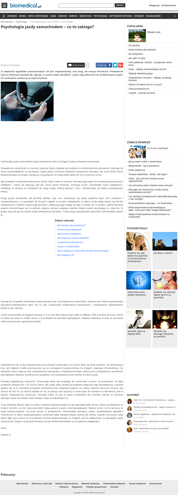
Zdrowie (12, 16)
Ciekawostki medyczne (114, 483)
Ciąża (53, 16)
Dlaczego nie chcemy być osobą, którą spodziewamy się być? (148, 191)
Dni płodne (134, 45)
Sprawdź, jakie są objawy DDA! (136, 332)
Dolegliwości (153, 16)
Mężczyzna (86, 16)
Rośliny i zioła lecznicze (66, 483)
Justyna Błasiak (139, 403)
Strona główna (3, 16)
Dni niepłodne (136, 53)
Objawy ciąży (154, 32)
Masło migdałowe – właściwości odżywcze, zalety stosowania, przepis (155, 414)
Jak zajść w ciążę (137, 58)
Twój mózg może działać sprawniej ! (136, 293)
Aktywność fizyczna (120, 16)
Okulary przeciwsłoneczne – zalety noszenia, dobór (155, 407)
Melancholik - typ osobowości (144, 165)
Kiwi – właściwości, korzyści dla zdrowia (151, 428)
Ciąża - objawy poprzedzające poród (147, 69)
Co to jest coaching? (157, 148)
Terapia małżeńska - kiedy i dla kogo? (148, 174)
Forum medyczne (137, 483)
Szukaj (120, 5)
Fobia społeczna (137, 170)
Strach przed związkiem (69, 229)
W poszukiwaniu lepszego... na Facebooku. (151, 203)
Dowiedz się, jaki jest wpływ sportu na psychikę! (164, 295)
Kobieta (73, 16)
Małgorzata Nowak (141, 431)
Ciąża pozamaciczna (139, 88)
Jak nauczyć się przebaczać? (71, 225)
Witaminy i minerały (42, 483)
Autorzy (133, 395)
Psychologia (100, 16)
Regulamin (77, 486)
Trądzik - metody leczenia (142, 92)
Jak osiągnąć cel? (65, 254)
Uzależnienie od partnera (70, 242)
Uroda (22, 16)
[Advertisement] (62, 45)
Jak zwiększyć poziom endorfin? (73, 238)
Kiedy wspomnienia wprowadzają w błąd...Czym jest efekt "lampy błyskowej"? (150, 208)
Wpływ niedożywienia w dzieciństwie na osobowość (149, 215)
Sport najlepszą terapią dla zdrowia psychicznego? (83, 250)
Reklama (64, 486)
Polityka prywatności (96, 486)
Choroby (139, 16)
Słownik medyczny (90, 483)
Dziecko (62, 16)
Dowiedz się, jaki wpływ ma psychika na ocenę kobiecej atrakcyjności (137, 257)
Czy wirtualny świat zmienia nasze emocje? (151, 185)
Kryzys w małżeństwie (68, 246)
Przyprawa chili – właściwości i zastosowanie (153, 421)
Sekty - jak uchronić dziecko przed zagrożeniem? (146, 179)
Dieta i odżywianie (38, 16)
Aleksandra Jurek (140, 410)
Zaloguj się (154, 5)
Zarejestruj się (168, 5)
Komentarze (78, 65)
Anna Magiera (139, 417)
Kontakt (114, 486)
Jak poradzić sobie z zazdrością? (145, 161)
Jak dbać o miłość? (163, 253)
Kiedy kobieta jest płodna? (142, 49)
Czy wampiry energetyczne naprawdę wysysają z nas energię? (153, 197)
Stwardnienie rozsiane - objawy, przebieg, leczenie (150, 79)
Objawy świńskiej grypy (141, 73)
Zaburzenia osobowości (69, 233)
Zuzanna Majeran (140, 424)
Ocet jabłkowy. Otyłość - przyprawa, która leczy (150, 63)
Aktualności (22, 483)
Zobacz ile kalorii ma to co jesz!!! (145, 84)
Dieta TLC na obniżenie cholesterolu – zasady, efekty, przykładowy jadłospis (155, 400)
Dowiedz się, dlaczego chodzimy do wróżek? (163, 334)
